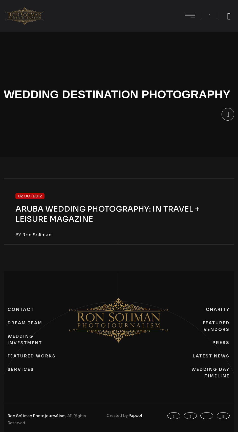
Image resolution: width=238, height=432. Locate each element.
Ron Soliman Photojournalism (37, 415)
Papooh (135, 415)
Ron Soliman (37, 235)
